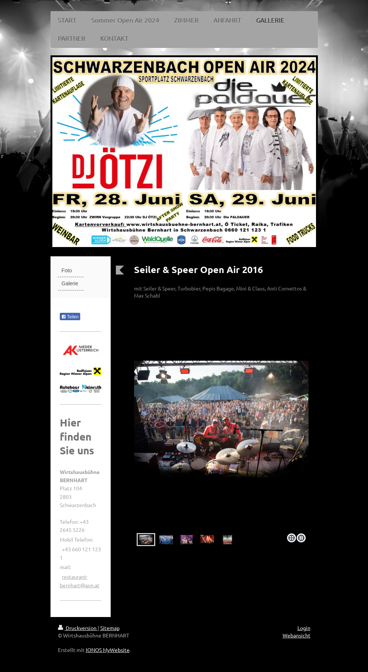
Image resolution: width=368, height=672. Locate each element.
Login (303, 627)
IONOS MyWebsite (108, 649)
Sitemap (110, 627)
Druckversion (78, 627)
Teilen (70, 316)
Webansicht (296, 635)
